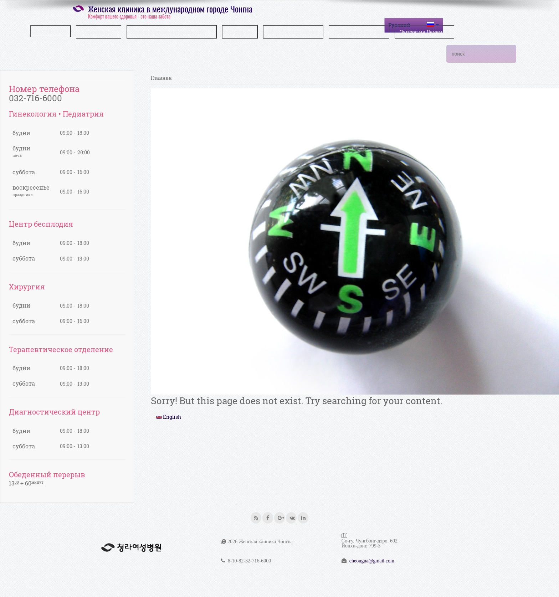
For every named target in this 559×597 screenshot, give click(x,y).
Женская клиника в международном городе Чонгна (170, 8)
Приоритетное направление (169, 32)
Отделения (96, 32)
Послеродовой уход (359, 32)
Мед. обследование (293, 32)
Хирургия (239, 32)
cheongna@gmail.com (371, 560)
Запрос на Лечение (424, 32)
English (168, 416)
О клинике (48, 31)
